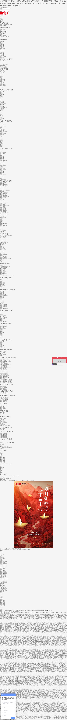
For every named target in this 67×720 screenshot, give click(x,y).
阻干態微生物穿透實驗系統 (5, 372)
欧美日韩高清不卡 (51, 654)
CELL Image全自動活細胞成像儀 (6, 235)
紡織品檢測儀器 (6, 181)
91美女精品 (41, 648)
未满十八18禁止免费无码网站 (20, 716)
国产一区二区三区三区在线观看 (19, 641)
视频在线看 (21, 628)
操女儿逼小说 (9, 639)
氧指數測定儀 (2, 168)
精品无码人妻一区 (32, 648)
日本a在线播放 (35, 640)
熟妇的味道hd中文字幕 (60, 681)
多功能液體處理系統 (4, 242)
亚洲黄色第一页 (48, 624)
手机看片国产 (56, 703)
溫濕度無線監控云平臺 (4, 254)
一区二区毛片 (12, 676)
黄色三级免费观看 (57, 705)
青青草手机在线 (64, 629)
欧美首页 (53, 614)
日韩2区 (25, 664)
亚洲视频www (52, 697)
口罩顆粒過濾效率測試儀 (4, 375)
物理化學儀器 (5, 27)
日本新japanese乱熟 (28, 641)
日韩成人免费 (39, 627)
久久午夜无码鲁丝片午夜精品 (36, 655)
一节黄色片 (54, 680)
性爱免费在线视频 (52, 665)
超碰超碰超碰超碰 (37, 702)
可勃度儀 (1, 114)
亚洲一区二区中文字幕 (61, 639)
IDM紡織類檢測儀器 (3, 435)
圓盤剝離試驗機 (3, 294)
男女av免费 (63, 632)
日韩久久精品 (41, 695)
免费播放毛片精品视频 (24, 635)
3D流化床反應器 (3, 418)
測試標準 (1, 465)
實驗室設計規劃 (3, 60)
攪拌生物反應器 (3, 421)
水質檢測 (1, 409)
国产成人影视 (56, 709)
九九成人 (54, 690)
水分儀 (1, 117)
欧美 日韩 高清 (35, 657)
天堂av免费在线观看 (16, 662)
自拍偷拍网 (24, 677)
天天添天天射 (26, 708)
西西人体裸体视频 (56, 655)
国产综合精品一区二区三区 (33, 707)
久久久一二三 (35, 650)
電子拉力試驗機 (3, 169)
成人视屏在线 (32, 684)
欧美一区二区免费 (45, 663)
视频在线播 (5, 682)
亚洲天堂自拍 (14, 681)
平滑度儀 (1, 100)
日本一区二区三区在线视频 (18, 697)
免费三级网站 (6, 678)
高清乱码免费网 (53, 636)
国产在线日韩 (3, 681)
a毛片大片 (42, 619)
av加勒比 (27, 663)
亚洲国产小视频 (51, 679)
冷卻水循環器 (2, 48)
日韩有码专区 (35, 641)
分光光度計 (2, 57)
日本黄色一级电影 (16, 707)
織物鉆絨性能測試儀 (4, 184)
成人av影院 (10, 649)
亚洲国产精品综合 (28, 675)
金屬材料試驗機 (6, 350)
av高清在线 (35, 703)
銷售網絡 (1, 19)
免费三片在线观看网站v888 (35, 709)
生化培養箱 (2, 77)
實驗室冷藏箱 (2, 248)
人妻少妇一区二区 (31, 712)
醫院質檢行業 (2, 458)
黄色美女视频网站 (17, 663)
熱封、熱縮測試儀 (3, 305)
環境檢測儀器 (5, 69)
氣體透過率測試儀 (3, 306)
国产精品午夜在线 (16, 684)
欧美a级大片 (57, 662)
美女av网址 (36, 656)
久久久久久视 (48, 623)
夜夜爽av (54, 677)
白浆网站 (24, 668)
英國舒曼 (3, 450)
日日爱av (17, 703)
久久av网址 (47, 692)
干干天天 (13, 626)
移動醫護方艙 (2, 272)
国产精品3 (36, 694)
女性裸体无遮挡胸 (47, 651)
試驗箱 (1, 75)
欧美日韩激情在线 (30, 677)
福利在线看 (57, 679)
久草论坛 (26, 649)
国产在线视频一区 (7, 648)
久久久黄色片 (7, 624)
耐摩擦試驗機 (2, 325)
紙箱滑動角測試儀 (3, 107)
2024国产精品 (14, 651)
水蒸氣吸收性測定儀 (4, 202)
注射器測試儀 (2, 282)
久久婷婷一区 (9, 637)
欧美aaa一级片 (39, 643)
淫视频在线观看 (24, 624)
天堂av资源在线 (56, 642)
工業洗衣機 (2, 191)
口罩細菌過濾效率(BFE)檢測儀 (5, 367)
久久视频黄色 (34, 698)
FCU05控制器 (2, 424)
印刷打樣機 (2, 327)
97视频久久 (27, 717)
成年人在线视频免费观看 (53, 710)
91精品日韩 (51, 653)
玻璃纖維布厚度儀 (3, 401)
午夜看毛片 (12, 631)
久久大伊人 (51, 718)
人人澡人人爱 (3, 669)
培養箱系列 (2, 83)
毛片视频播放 (18, 665)
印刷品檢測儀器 (6, 323)
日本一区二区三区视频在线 (48, 632)
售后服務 (1, 470)
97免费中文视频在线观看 (47, 670)
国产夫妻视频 (41, 689)
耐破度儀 (1, 97)
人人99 (21, 706)
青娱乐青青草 (58, 666)
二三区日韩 (26, 690)
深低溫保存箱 (2, 253)
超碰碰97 (40, 656)
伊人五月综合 (41, 618)
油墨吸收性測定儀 (3, 326)
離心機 (1, 255)
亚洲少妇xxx (4, 644)
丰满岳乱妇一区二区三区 (4, 676)
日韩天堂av (22, 649)
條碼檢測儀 (2, 332)
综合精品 (24, 625)
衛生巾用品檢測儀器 (4, 389)
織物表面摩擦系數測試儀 (4, 212)
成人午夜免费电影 (28, 639)
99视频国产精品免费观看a (37, 679)
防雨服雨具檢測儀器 (7, 396)
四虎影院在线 (51, 667)
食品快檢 (3, 403)
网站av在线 (34, 681)
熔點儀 (1, 140)
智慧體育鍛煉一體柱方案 (4, 36)
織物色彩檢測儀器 (3, 210)
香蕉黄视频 (15, 683)
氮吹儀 (1, 42)
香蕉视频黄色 (21, 653)
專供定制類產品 (6, 278)
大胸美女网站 (55, 706)
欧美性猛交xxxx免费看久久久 (22, 672)
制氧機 (1, 261)
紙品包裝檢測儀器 (6, 90)
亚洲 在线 (26, 695)
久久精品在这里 (55, 652)
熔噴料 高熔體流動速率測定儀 (5, 364)
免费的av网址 (59, 718)
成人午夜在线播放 (57, 653)
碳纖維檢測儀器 (3, 207)
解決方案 (1, 454)
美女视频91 (9, 638)
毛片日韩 (11, 683)
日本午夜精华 (49, 704)
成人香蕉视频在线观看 (34, 651)
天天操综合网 (62, 665)
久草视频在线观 (57, 678)
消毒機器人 (2, 260)
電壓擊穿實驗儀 (3, 347)
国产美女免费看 (48, 680)
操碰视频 (46, 622)
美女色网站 (40, 640)
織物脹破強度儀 (3, 182)
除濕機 (1, 81)
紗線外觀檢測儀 (3, 211)
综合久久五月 (35, 669)
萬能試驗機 (2, 341)
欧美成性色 (29, 698)
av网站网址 (58, 690)
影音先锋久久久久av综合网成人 (40, 708)
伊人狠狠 (51, 655)
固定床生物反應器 (3, 422)
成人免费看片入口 (42, 685)
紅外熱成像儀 (2, 71)
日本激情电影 (18, 644)
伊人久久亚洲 (10, 670)
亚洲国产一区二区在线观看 (25, 616)
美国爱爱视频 (57, 712)
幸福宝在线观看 (39, 654)
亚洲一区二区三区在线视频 (39, 636)
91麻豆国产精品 (3, 690)
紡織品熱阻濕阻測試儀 (4, 192)
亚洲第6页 (30, 678)
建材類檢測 (4, 353)
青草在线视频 (57, 648)
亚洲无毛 (40, 694)
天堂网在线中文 (49, 614)
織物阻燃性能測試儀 (4, 359)
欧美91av (16, 653)
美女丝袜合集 (63, 690)
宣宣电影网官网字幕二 (53, 635)
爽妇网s (38, 619)
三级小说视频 (6, 683)
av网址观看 (25, 688)
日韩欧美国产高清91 (10, 625)
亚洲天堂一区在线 (51, 711)
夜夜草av (23, 631)
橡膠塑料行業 (2, 461)
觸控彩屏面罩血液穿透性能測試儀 (6, 382)
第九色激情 (30, 710)
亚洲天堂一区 (7, 628)
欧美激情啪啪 (16, 666)
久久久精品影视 (59, 656)
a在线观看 (59, 684)
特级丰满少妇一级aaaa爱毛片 (53, 682)
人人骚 (44, 655)
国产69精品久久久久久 (30, 670)
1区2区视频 (64, 656)
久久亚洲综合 (26, 696)
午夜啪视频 (2, 675)
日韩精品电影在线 (53, 692)
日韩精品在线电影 (45, 667)
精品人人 (13, 669)
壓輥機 (1, 330)
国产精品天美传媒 (4, 616)
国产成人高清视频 (27, 626)
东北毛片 (61, 709)
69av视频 (22, 650)
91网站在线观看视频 (51, 671)
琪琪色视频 (15, 649)
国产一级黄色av (63, 616)
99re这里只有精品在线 (37, 682)
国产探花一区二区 (59, 697)
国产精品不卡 (34, 718)
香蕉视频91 (59, 695)
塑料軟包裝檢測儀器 (7, 290)
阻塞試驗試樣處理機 (4, 373)
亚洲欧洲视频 (49, 685)
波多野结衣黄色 (46, 677)
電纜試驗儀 (2, 286)
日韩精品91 (52, 689)
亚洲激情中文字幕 (49, 690)
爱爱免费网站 (63, 684)
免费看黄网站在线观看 (17, 711)
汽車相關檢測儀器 (6, 391)
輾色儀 (1, 331)
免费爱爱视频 (9, 681)
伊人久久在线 (40, 632)
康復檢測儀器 (5, 411)
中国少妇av (19, 648)
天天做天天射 (29, 667)
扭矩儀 (1, 307)
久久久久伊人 (11, 675)
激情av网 (22, 696)
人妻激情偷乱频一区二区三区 (35, 688)
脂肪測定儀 (2, 44)
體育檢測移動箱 (3, 35)
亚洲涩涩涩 (47, 715)
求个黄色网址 (62, 651)
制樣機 (1, 166)
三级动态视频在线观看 (44, 642)
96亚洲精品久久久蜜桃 (22, 617)
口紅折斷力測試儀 (3, 387)
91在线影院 (17, 690)
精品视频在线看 (42, 707)
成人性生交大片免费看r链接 (59, 631)
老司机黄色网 (4, 680)
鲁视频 (31, 642)
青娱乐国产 (29, 618)
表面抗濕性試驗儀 (3, 223)
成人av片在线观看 (10, 682)
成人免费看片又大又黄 (19, 708)
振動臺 (1, 93)
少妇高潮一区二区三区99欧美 (27, 630)
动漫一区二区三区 (31, 672)
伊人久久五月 (16, 635)
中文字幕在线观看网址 (51, 698)
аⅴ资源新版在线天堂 (57, 676)
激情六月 (24, 718)
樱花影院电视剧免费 (28, 619)
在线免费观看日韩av (36, 642)
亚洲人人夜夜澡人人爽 (58, 669)
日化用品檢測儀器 (6, 385)
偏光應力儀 (2, 316)
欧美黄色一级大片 (57, 643)
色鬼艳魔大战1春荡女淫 (4, 688)
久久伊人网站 (9, 655)
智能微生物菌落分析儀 (4, 25)
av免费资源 (5, 679)
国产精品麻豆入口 (38, 663)
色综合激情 (25, 622)
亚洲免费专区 (19, 655)
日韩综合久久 (58, 623)
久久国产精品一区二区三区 (8, 650)
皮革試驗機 (2, 199)
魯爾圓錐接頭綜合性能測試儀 (5, 258)
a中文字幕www (24, 644)
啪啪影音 (34, 668)
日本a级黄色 (11, 688)
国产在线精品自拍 (13, 657)
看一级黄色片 (59, 626)
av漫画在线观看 (51, 625)
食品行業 (1, 281)
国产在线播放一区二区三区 (25, 676)
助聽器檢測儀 (2, 283)
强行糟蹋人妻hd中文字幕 (55, 651)
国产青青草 (51, 716)
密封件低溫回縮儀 (3, 160)
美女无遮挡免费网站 (47, 683)
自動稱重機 (2, 72)
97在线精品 (17, 676)
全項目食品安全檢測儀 (4, 405)
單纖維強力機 (2, 164)
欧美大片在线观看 (8, 662)
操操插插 (43, 624)
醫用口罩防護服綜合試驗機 (5, 360)
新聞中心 (10, 477)
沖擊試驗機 (2, 172)
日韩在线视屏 (58, 702)
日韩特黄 (61, 663)
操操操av (53, 685)
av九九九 (25, 650)
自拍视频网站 (44, 644)
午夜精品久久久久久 (34, 616)
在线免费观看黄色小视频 (22, 667)
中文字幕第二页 (47, 717)
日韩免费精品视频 (43, 709)
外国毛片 (62, 683)
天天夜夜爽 (53, 702)
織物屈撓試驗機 (3, 197)
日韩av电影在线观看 (9, 671)
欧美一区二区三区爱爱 (51, 656)
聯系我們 (1, 21)
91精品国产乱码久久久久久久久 (45, 645)
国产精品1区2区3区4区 (5, 719)
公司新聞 (1, 453)
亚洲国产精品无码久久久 (42, 671)
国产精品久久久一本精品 (41, 668)
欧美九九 (60, 618)
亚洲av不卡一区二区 (55, 691)
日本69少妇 (17, 627)
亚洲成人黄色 (24, 615)
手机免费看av (51, 619)
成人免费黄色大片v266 (30, 636)
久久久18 (55, 626)
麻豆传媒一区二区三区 (24, 703)
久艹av (44, 676)
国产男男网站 (63, 653)
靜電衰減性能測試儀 (4, 376)
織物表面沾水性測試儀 (4, 185)
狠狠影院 (25, 697)
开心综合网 (31, 683)
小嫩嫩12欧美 (57, 629)
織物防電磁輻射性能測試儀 (5, 190)
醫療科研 (3, 245)
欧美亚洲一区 (27, 632)
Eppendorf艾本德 (6, 439)
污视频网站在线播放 (56, 644)
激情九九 (61, 679)
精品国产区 (44, 662)
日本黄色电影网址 (4, 629)
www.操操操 (45, 656)
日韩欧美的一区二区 (53, 693)
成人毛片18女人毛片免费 (46, 702)
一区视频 (47, 639)
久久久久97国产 (42, 715)
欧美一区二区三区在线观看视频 (27, 669)
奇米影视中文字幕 (44, 625)
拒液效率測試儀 (3, 217)
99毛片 (18, 649)
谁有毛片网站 (34, 667)
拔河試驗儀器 (2, 33)
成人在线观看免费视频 (56, 657)
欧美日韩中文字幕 (17, 629)
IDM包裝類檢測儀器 (3, 437)
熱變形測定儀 (2, 153)
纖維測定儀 (2, 45)
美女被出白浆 (46, 684)
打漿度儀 (1, 111)
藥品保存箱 (2, 247)
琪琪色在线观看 (60, 650)
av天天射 (33, 675)
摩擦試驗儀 (2, 226)
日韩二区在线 (17, 624)
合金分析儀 (2, 54)
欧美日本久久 (29, 682)
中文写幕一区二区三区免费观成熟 (19, 670)
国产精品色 (6, 663)
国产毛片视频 (53, 623)
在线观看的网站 (39, 664)
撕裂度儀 (1, 298)
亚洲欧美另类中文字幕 (11, 644)
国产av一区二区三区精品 (10, 668)
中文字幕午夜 (31, 702)
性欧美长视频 (36, 685)
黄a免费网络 (62, 655)
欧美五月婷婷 (26, 709)
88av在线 (55, 718)
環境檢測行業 (2, 460)
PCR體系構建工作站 (3, 241)
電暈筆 (1, 452)
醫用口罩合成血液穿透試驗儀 (5, 361)
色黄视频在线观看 (50, 649)
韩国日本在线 (15, 677)
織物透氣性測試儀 (3, 193)
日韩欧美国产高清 (5, 627)
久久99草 (17, 614)
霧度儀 (1, 146)
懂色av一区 (61, 704)
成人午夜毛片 (24, 698)
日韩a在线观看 (16, 628)
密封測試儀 (2, 292)
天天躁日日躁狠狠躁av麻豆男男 (48, 643)
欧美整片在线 (7, 653)
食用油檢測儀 (2, 407)
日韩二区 (43, 617)
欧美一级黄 (29, 643)
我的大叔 (43, 623)
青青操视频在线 (45, 711)
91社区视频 (3, 635)
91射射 (28, 688)
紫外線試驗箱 (2, 428)
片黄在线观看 (43, 615)
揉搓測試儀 (2, 296)
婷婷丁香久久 (10, 684)
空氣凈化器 (2, 259)
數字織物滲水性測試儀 (4, 186)
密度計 (1, 127)
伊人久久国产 (50, 644)
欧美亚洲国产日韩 (35, 697)
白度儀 (1, 329)
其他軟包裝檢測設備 (4, 308)
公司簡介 (1, 551)
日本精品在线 (40, 651)
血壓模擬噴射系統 (3, 257)
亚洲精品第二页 (7, 631)
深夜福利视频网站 (41, 680)
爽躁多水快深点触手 (58, 619)
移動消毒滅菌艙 (3, 268)
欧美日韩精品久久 (34, 691)
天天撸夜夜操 (54, 638)
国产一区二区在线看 (44, 710)
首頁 (7, 477)
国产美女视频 (15, 623)
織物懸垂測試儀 (3, 194)
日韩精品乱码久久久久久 (35, 704)
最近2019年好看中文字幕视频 (27, 645)
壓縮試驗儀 (2, 96)
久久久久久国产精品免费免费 (26, 640)
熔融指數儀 (2, 173)
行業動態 (1, 455)
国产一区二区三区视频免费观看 (28, 705)
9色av (60, 625)
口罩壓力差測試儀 (3, 366)
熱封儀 (1, 319)
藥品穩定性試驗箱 (3, 256)
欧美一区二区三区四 (45, 688)
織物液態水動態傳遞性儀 (4, 196)
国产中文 (5, 630)
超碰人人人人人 (35, 678)
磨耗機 (1, 154)
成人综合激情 (29, 681)
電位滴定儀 (2, 130)
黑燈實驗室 (4, 23)
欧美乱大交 (31, 717)
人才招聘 (1, 469)
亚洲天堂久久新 (14, 672)
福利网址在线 (19, 683)
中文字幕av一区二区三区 (17, 705)
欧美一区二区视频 (25, 648)
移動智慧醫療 (5, 263)
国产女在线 (44, 630)
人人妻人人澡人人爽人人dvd (23, 654)
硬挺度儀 (1, 224)
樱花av (45, 704)
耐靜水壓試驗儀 (3, 230)
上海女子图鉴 (44, 694)
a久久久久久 (51, 639)
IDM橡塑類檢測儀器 (3, 433)
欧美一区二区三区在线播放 (35, 696)
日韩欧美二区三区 (16, 706)
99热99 (7, 690)
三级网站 (30, 703)
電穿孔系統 (2, 444)
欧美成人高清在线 (33, 711)
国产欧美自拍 (29, 657)
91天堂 (19, 642)
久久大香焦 (19, 637)
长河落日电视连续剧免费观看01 (57, 668)
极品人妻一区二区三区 (27, 655)
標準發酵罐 (2, 420)
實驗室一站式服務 (6, 59)
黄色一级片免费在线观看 (44, 653)
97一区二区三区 (21, 639)
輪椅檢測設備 (2, 412)
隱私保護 (1, 471)
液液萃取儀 (2, 53)
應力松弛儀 (2, 159)
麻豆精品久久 (5, 632)
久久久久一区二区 (40, 681)
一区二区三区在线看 (60, 693)
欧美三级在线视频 (60, 717)
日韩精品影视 (11, 627)
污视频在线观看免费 (21, 632)
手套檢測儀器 (2, 206)
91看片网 (25, 653)
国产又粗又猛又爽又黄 (51, 672)
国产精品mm (61, 649)
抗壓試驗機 (2, 94)
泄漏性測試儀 (2, 378)
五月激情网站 (26, 628)
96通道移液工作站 (3, 236)
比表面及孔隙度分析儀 (4, 131)
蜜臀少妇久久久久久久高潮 (31, 617)
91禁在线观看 (2, 672)
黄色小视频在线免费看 (62, 675)
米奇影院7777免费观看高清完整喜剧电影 (29, 637)
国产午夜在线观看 (13, 617)
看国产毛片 (30, 635)
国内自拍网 (40, 641)
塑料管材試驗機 (3, 174)
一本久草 (41, 670)
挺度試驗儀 (2, 108)
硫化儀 (1, 170)
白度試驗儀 (2, 109)
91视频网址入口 (31, 649)
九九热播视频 (17, 691)
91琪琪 (56, 711)
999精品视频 (27, 652)
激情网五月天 (36, 683)
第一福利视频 (58, 698)
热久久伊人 (48, 630)
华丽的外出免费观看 (7, 651)
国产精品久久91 (21, 664)
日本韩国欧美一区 (53, 650)
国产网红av (40, 677)
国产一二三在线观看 (14, 642)
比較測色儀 (2, 122)
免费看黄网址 (37, 628)
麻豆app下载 (12, 653)
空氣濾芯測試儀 (3, 392)
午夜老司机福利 (22, 652)
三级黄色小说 (46, 716)
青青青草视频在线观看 (44, 665)
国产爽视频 (44, 672)
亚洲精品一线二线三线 (18, 688)
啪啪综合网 (61, 664)
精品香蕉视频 (49, 641)
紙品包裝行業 (2, 462)
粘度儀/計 (2, 167)
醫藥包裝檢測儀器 (6, 310)
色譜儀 (1, 76)
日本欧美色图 (33, 692)
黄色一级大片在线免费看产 (45, 628)
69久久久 (21, 690)
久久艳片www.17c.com (26, 711)
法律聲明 (1, 472)
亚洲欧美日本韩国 (16, 643)
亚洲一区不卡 (47, 636)
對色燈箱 (1, 116)
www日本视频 (31, 694)
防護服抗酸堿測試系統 (4, 374)
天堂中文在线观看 (44, 666)
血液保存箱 (2, 246)
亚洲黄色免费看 (54, 717)
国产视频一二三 (47, 689)
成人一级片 (15, 632)
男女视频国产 (36, 645)
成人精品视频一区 (60, 635)
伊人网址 (32, 662)
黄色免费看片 (63, 698)
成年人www (31, 614)
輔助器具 (1, 119)
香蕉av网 (34, 710)
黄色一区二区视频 (30, 644)
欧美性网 (35, 671)
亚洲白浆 (59, 706)
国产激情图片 (9, 669)
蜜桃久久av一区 (47, 697)
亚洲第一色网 (9, 679)
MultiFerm (2, 419)
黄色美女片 (15, 654)
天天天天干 (58, 665)
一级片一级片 (47, 618)
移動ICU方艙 (2, 270)
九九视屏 (38, 692)
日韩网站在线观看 (17, 704)
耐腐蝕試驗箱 (2, 429)
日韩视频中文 (40, 716)
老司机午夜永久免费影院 (56, 708)
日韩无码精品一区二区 (17, 679)
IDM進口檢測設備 (6, 431)
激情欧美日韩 (48, 638)
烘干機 (1, 198)
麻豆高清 (52, 705)
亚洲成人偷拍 (51, 678)
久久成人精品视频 (54, 624)
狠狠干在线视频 (59, 636)
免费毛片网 (38, 693)
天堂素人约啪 (62, 712)
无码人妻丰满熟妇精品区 (4, 657)
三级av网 (57, 685)
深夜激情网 (12, 719)
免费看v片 (2, 615)
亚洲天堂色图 (18, 669)
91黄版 (17, 694)
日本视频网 (59, 677)
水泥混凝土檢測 (3, 354)
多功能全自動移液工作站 (4, 238)
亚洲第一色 (7, 691)
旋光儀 (1, 141)
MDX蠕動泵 (2, 423)
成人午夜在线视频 (32, 654)
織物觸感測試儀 (3, 209)
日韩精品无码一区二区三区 (22, 710)
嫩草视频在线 (47, 705)
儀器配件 (1, 145)
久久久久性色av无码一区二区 (28, 685)
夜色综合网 (10, 623)
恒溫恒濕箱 (2, 345)
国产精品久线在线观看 (37, 630)
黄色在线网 (24, 679)
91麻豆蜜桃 (40, 667)
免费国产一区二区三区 (13, 645)
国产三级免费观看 (8, 643)
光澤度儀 (1, 335)
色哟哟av (15, 658)
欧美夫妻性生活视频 (19, 702)
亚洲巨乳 (37, 648)
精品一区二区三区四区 (9, 654)
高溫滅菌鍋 (2, 302)
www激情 (20, 677)
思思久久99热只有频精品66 (16, 640)
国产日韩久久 (40, 616)
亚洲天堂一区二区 (13, 667)
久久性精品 (46, 619)
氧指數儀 (1, 219)
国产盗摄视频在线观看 (18, 712)
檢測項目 (1, 609)
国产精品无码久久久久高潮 (12, 630)
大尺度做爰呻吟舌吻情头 (38, 629)
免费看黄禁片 (48, 708)
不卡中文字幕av (26, 683)
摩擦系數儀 (2, 104)
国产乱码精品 (48, 617)
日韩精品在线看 (61, 711)
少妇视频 (16, 625)
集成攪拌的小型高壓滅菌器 (5, 425)
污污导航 (5, 677)
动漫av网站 (62, 622)
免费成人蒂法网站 (61, 637)
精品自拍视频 (21, 619)
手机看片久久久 (29, 679)
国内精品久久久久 (50, 694)
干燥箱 (1, 343)
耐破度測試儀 (2, 318)
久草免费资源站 (29, 718)
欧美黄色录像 (26, 651)
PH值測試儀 (2, 216)
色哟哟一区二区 (34, 639)
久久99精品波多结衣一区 (25, 684)
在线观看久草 (6, 645)
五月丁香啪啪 (52, 640)
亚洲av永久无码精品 (36, 615)
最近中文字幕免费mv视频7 (14, 656)
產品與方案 (2, 15)
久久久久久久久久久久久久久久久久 (38, 706)
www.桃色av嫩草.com (56, 670)
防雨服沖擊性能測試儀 (4, 397)
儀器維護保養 (2, 65)
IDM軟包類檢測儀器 (3, 434)
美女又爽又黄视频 (44, 635)
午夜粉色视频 (39, 703)
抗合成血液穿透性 (3, 362)
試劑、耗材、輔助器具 (4, 66)
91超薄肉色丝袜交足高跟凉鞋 (44, 650)
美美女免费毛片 (31, 690)
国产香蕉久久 (33, 666)
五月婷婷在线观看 (12, 665)
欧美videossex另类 (54, 617)
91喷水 (22, 665)
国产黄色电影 (12, 615)
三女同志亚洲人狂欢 (63, 691)
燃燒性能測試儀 (3, 203)
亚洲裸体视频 (10, 616)
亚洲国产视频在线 (42, 658)
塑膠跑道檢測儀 (3, 161)
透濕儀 (1, 221)
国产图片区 (26, 671)
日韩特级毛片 (64, 715)
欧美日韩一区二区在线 (5, 642)
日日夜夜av (39, 623)
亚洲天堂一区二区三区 (42, 657)
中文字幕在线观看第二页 (55, 630)
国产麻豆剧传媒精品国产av (32, 623)
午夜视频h (60, 617)
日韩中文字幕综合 (59, 680)
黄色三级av (25, 689)
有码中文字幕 (26, 665)
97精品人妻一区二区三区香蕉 (13, 622)
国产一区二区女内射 (30, 715)
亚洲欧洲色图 (23, 663)
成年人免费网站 (46, 627)
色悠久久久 (15, 637)
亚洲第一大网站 (63, 707)
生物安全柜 (2, 70)
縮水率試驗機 (2, 229)
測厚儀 (1, 115)
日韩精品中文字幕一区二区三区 (43, 631)
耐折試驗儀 (2, 102)
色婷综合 (21, 656)
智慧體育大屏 (2, 37)
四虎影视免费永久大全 (13, 664)
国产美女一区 (33, 643)
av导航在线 (41, 683)
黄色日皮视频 (46, 678)
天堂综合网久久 (45, 703)
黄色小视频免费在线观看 (50, 615)
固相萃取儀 (2, 47)
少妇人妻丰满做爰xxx (42, 638)
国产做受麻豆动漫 (58, 654)
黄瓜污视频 (37, 653)
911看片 (16, 693)
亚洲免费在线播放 (30, 625)
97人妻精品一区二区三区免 (25, 662)
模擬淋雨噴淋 (2, 80)
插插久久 (22, 691)
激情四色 (36, 689)
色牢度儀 (1, 222)
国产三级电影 (52, 715)
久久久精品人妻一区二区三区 (61, 614)
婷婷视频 (50, 627)
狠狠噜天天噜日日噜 (52, 622)
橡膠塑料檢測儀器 (6, 148)
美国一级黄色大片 (22, 680)
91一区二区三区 (12, 690)
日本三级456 (24, 657)
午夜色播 (11, 628)
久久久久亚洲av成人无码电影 (28, 656)
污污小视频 (34, 631)
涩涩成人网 (15, 655)
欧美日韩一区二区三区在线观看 (40, 649)
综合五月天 (2, 691)
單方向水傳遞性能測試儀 (4, 205)
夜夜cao (39, 635)
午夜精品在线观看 (39, 676)
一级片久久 (31, 708)
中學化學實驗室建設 (4, 67)
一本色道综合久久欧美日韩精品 (39, 614)
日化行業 (1, 280)
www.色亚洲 (36, 622)
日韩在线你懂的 (33, 676)
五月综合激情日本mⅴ (55, 645)
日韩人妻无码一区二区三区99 (49, 648)
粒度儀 (1, 139)
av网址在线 (20, 625)
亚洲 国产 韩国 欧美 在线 (35, 626)
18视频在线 (7, 675)
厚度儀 (1, 220)
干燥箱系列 (2, 82)
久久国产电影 (29, 697)
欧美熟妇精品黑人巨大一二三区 (32, 680)
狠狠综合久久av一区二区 (55, 628)
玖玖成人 (1, 678)
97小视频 (42, 704)
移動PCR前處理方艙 (3, 273)
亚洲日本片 (51, 676)
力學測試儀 (2, 183)
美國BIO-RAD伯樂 (7, 443)
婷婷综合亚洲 (10, 663)
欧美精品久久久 (12, 691)
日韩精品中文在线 (49, 706)
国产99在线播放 (24, 678)
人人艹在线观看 (21, 709)
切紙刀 (1, 95)
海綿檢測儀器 (2, 204)
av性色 (1, 685)
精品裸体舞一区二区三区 (41, 637)
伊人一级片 (21, 692)
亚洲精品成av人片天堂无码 (8, 641)
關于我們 (1, 20)
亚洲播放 (17, 619)
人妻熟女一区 (56, 664)
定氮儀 (1, 43)
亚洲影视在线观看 (31, 653)
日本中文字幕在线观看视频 (5, 617)
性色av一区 (37, 715)
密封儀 (1, 313)
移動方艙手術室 (3, 265)
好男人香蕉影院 (16, 652)
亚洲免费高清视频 (35, 695)
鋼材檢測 (1, 355)
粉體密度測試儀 (3, 126)
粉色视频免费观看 (18, 631)
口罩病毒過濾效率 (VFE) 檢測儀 (6, 379)
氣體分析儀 (2, 41)
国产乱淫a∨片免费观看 (14, 692)
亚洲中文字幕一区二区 (55, 683)
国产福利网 (26, 707)
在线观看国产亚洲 (58, 640)
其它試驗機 (2, 177)
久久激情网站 (51, 669)
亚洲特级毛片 (9, 652)
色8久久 (51, 618)
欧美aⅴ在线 (51, 664)
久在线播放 (41, 697)
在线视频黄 (53, 707)
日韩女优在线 (44, 654)
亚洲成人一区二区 (22, 627)
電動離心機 (2, 118)
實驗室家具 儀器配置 (4, 64)
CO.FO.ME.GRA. (6, 427)
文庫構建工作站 (3, 243)
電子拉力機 (2, 91)
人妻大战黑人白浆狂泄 (27, 706)
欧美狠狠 (52, 712)
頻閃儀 (1, 334)
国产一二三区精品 (56, 641)
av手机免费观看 (38, 624)
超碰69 (53, 629)
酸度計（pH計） (3, 29)
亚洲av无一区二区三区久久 (18, 671)
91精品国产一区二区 (38, 644)
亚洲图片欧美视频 (37, 625)
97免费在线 (35, 619)
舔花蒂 (47, 676)
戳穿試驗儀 (2, 101)
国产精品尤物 (32, 652)
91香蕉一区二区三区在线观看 (43, 718)
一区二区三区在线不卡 (22, 623)
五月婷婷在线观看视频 (48, 616)
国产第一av (32, 629)
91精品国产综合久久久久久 (19, 717)
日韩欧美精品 (27, 704)
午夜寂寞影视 (5, 623)
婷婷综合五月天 (41, 717)
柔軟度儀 (1, 105)
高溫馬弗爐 (2, 156)
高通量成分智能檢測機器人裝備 (6, 24)
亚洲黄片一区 (63, 677)
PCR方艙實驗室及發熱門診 (5, 266)
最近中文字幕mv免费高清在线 (40, 712)
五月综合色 (6, 649)
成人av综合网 (51, 663)
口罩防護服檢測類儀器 (8, 357)
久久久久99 (20, 698)
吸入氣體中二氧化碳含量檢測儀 (6, 380)
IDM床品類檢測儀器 (3, 436)
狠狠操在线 (51, 631)
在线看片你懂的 (48, 707)
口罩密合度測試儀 (3, 365)
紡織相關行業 (2, 459)
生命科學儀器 (5, 234)
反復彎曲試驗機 (3, 351)
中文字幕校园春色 (38, 662)
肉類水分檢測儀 (3, 408)
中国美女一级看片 (18, 678)
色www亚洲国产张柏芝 (6, 619)
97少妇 (55, 639)
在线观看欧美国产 (57, 632)
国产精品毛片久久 (55, 704)
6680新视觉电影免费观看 (22, 681)
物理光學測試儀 (6, 121)
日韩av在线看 (48, 668)
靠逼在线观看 (17, 696)
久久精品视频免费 (46, 640)
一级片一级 (5, 689)
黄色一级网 (22, 695)
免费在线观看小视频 (7, 626)
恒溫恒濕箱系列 (3, 84)
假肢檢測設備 (2, 413)
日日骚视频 (37, 670)
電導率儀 (1, 30)
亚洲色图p (21, 622)
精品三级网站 (29, 615)
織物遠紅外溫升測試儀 (4, 195)
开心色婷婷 (39, 711)
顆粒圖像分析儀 (3, 133)
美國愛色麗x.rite (6, 447)
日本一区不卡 (26, 702)
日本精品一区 (15, 618)
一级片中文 (63, 648)
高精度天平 (2, 134)
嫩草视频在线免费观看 (25, 642)
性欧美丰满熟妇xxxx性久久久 (31, 627)
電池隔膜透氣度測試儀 (4, 393)
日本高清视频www (28, 631)
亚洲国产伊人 (41, 622)
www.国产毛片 (17, 682)
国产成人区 (42, 696)
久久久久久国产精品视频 (59, 667)
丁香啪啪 (48, 662)
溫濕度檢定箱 (2, 79)
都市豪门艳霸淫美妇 (18, 668)
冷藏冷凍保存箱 (3, 249)
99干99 (22, 626)
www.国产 (63, 627)
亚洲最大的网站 (7, 640)
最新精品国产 (49, 657)
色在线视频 (43, 675)
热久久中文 (39, 666)
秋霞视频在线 (51, 703)
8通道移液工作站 (3, 237)
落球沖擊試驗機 (3, 315)
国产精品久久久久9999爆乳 (35, 665)
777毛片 (18, 658)
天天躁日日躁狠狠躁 (56, 616)
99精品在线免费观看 (52, 666)
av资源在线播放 (45, 679)
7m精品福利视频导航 (12, 636)
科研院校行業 (2, 457)
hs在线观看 (51, 642)
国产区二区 (36, 677)
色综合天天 (45, 641)
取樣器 (1, 92)
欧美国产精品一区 (23, 643)
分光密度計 (2, 448)
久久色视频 (21, 638)
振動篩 (1, 132)
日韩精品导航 (24, 712)
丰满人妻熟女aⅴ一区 (59, 615)
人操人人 (57, 622)
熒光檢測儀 (2, 406)
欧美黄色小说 (48, 691)
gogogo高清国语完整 (41, 691)
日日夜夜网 (48, 712)
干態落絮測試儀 (3, 189)
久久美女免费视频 (27, 692)
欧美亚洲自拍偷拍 (47, 695)
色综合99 (1, 630)
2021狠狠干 (13, 619)
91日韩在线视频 (56, 688)
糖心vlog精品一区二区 (39, 684)
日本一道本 (38, 710)
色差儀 (1, 333)
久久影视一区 (10, 677)
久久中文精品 (3, 625)
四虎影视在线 (32, 663)
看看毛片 (20, 718)
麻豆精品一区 (20, 693)
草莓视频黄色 (3, 639)
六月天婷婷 (10, 632)
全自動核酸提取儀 (3, 267)
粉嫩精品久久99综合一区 (20, 636)
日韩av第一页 (57, 663)
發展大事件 (2, 467)
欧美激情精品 (39, 617)
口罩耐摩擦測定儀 (3, 369)
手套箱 (1, 78)
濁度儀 (1, 144)
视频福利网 (36, 690)
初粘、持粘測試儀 (3, 304)
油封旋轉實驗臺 (3, 165)
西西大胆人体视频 (32, 693)
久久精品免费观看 (5, 658)
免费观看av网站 (29, 668)
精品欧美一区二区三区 (11, 689)
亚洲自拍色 (4, 667)
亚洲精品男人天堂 (16, 650)
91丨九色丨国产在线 (41, 639)
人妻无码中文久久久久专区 (44, 669)
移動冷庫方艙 (2, 274)
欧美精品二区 (56, 649)
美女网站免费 (6, 656)
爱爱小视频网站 (58, 715)
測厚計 (1, 155)
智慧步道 (1, 34)
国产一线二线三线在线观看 (40, 705)
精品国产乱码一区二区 (11, 614)
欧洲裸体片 (11, 658)
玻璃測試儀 (4, 399)
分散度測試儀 (2, 129)
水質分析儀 (2, 55)
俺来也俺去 (36, 717)
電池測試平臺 (2, 285)
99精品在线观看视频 (35, 618)
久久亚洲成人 (35, 635)
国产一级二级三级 (19, 689)
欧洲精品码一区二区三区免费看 (13, 680)
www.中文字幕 (54, 695)
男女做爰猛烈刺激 (15, 638)
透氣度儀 (1, 110)
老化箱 (1, 344)
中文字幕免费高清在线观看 (20, 675)
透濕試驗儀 (2, 158)
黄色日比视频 (17, 626)
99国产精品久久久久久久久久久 (50, 681)
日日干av (61, 682)
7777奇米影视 (55, 618)
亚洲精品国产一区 (31, 689)
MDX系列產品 (5, 417)
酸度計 (1, 128)
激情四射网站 (63, 644)
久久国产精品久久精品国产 (29, 658)
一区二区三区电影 (44, 682)
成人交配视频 (56, 625)
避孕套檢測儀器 (3, 388)
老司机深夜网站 (19, 615)
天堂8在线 (21, 707)
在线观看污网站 (61, 710)
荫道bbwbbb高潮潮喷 (31, 624)
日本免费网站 (31, 628)
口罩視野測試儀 (3, 368)
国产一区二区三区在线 (49, 626)
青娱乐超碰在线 (7, 615)
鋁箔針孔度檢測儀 (3, 321)
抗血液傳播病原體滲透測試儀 (5, 381)
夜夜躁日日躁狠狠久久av (32, 638)
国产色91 (19, 630)
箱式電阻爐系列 (3, 85)
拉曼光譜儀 (2, 52)
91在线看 (63, 623)
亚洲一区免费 (11, 678)
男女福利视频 (28, 666)
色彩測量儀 (2, 231)
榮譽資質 (1, 468)
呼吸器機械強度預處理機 (4, 377)
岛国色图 (51, 688)
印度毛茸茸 (12, 635)
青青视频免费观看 (20, 651)
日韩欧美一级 (25, 693)
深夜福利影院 (10, 629)
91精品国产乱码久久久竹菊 (9, 666)
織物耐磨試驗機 (3, 208)
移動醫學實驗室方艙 (4, 271)
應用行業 (1, 18)
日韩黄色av (20, 645)
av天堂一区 (5, 652)
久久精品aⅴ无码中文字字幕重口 (7, 618)
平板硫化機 (2, 171)
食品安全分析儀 (3, 56)
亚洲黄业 (15, 685)
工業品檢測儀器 (6, 340)
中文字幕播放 (40, 678)
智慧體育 (3, 32)
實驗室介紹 (2, 608)
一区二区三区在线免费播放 (21, 715)
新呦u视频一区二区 (57, 716)
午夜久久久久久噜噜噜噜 (42, 698)
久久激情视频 (19, 657)
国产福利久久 (38, 675)
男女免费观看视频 (50, 709)
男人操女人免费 (14, 648)
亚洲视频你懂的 (15, 639)
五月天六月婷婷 (22, 666)
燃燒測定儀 (2, 157)
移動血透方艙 (2, 269)
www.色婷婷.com (42, 690)
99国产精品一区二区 (59, 672)
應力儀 (1, 142)
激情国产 (8, 667)
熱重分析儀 (2, 136)
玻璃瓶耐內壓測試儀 (4, 400)
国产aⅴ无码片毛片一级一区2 (52, 637)
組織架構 (1, 466)
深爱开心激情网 (27, 691)
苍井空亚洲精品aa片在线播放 (41, 652)
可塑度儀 (1, 178)
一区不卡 (7, 635)
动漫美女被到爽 (31, 622)
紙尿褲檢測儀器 (3, 386)
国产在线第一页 (62, 645)
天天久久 (50, 677)
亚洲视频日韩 (30, 671)
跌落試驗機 (2, 106)
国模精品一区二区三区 (48, 629)
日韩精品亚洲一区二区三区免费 (32, 716)
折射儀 (1, 143)
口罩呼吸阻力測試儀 (4, 363)
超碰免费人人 (12, 624)
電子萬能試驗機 (3, 152)
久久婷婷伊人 (10, 685)
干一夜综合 (5, 655)
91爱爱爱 (47, 655)
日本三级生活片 (17, 616)
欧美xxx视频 (25, 638)
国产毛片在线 (30, 650)
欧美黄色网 (36, 658)
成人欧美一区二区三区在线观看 (51, 675)
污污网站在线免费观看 (31, 664)
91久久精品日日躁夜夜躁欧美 (60, 671)
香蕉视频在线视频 (45, 664)
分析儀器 (3, 40)
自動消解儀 (2, 46)
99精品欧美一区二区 (22, 618)
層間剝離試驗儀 (3, 103)
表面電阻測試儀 (3, 179)
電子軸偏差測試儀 (3, 317)
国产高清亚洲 (25, 694)
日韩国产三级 (5, 685)
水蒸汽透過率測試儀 (4, 295)
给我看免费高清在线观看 (24, 614)
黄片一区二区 (47, 696)
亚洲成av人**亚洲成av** (54, 696)
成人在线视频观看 (34, 632)
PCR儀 (1, 445)
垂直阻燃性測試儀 (3, 225)
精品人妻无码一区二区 (25, 629)
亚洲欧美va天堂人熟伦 (57, 627)
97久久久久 (42, 626)
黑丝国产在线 (19, 685)
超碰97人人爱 (42, 692)
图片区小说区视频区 (53, 684)
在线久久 (29, 695)
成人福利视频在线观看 (44, 693)
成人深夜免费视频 (23, 682)
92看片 (22, 658)
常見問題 (1, 456)
